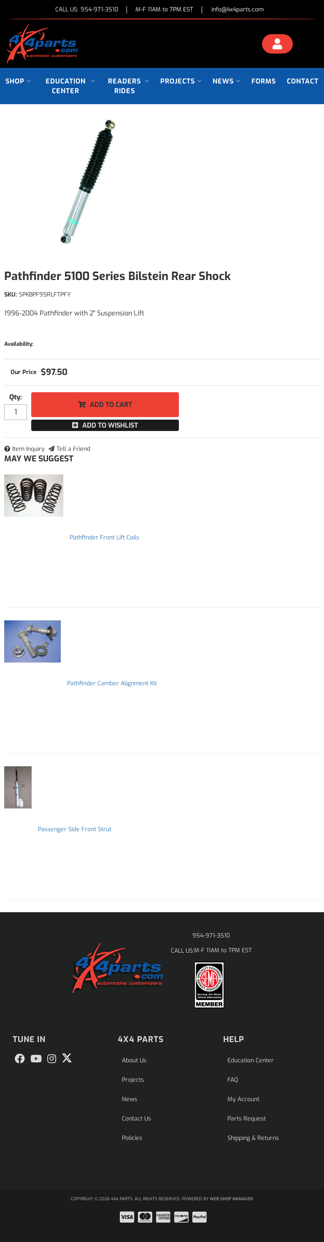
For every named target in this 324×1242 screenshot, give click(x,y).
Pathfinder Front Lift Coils (104, 537)
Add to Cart (111, 404)
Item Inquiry (28, 449)
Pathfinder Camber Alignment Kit (112, 683)
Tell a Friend (73, 449)
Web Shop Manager (231, 1199)
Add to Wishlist (110, 425)
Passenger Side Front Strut (74, 829)
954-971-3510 (211, 936)
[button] (18, 81)
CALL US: (86, 9)
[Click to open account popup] (277, 45)
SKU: (10, 295)
